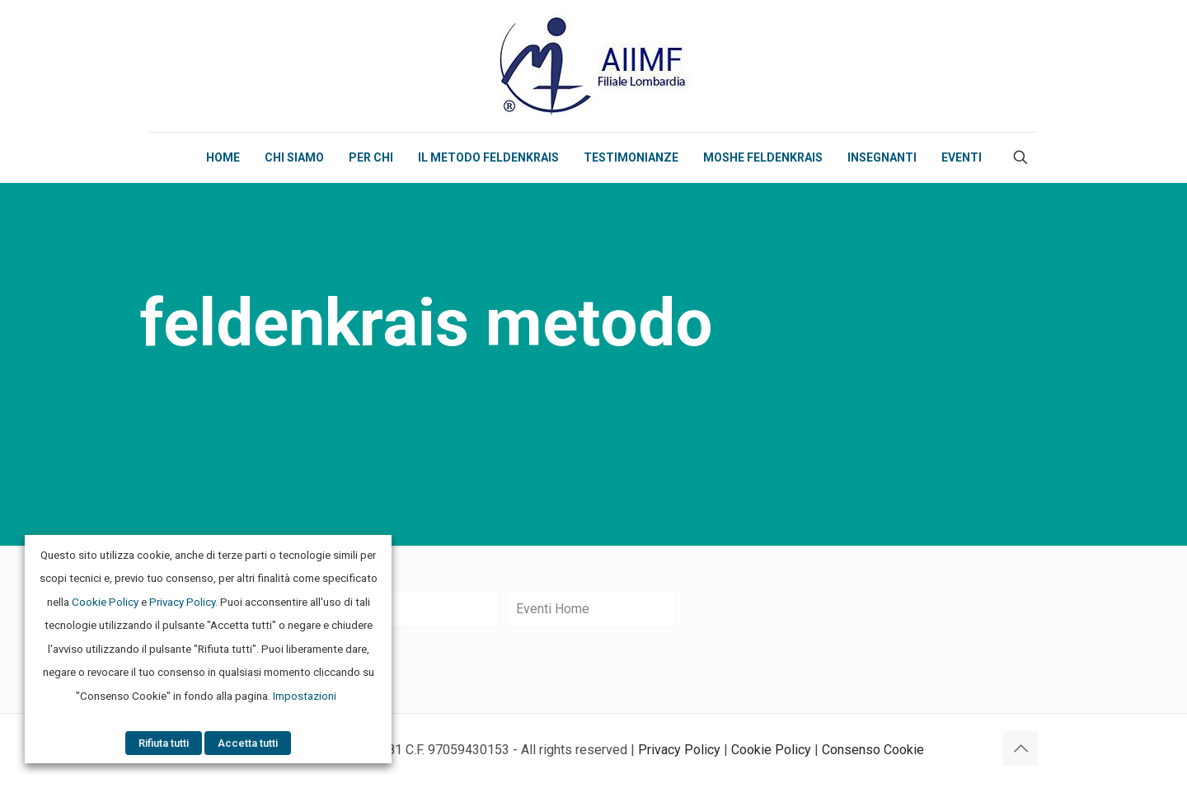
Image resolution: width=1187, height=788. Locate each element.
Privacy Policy (679, 750)
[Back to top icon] (1020, 748)
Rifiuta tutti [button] (163, 743)
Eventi (357, 609)
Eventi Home (552, 609)
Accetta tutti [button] (248, 743)
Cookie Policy (771, 750)
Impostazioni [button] (304, 696)
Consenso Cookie (873, 750)
